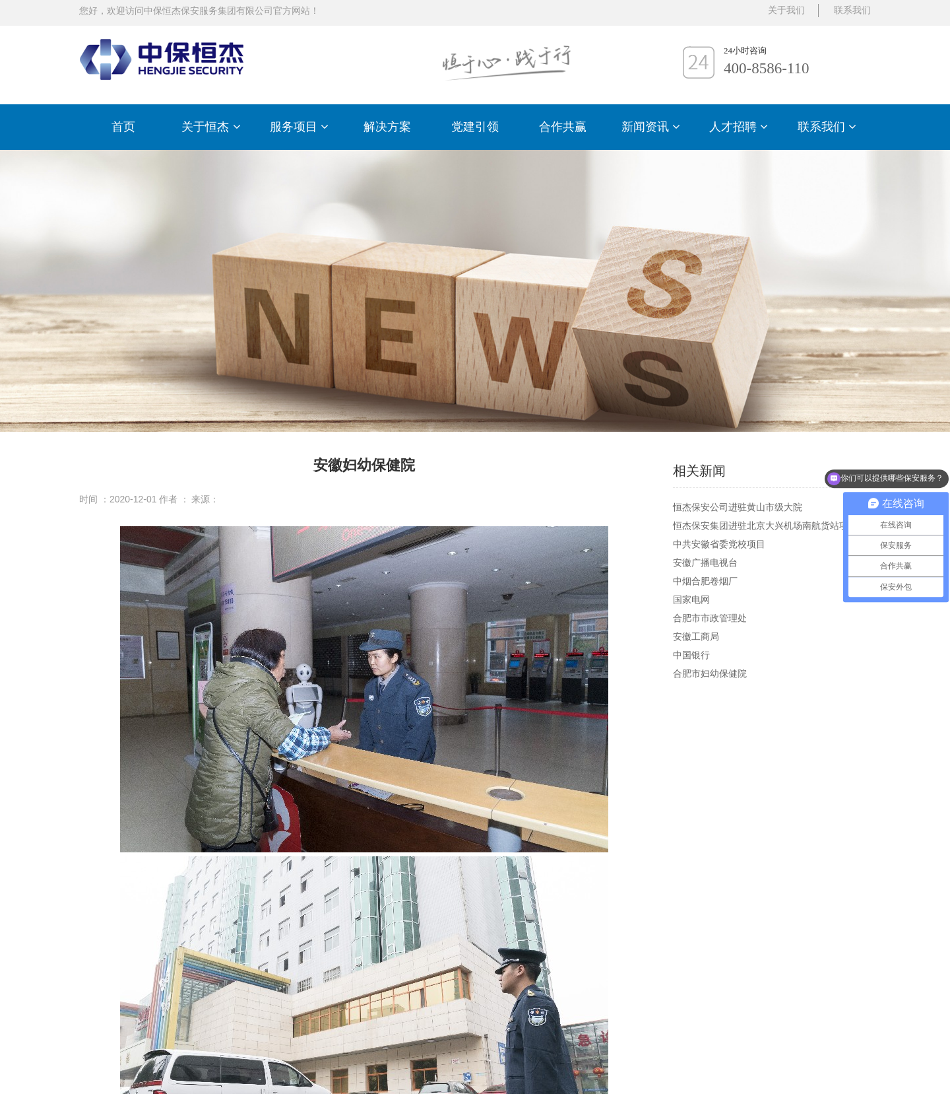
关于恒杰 (210, 126)
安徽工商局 (696, 636)
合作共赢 (562, 126)
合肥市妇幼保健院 (710, 673)
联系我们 (827, 126)
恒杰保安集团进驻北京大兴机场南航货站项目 (765, 525)
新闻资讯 (650, 126)
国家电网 (691, 599)
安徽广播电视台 (705, 562)
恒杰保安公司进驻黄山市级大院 (737, 507)
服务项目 (299, 126)
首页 (123, 126)
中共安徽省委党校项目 (719, 544)
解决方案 (387, 126)
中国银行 (691, 655)
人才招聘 (738, 126)
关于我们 (786, 10)
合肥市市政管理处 (710, 618)
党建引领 (475, 126)
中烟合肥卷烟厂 (705, 581)
